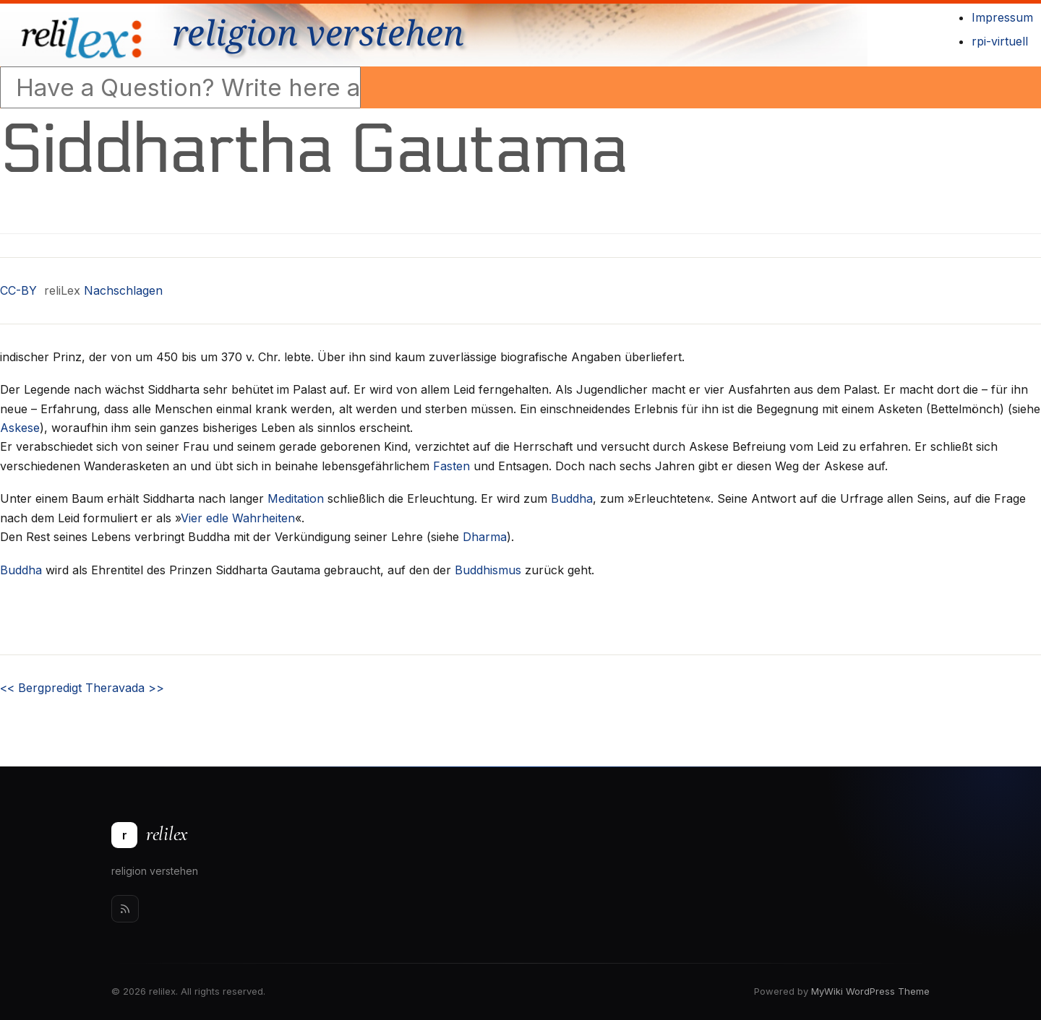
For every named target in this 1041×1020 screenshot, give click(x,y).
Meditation (295, 498)
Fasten (451, 466)
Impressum (1002, 17)
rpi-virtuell (1000, 41)
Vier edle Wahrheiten (238, 518)
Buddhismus (488, 570)
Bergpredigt (41, 687)
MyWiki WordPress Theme (870, 991)
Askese (20, 427)
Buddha (572, 498)
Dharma (485, 537)
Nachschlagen (123, 290)
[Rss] (125, 908)
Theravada (124, 687)
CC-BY (18, 290)
